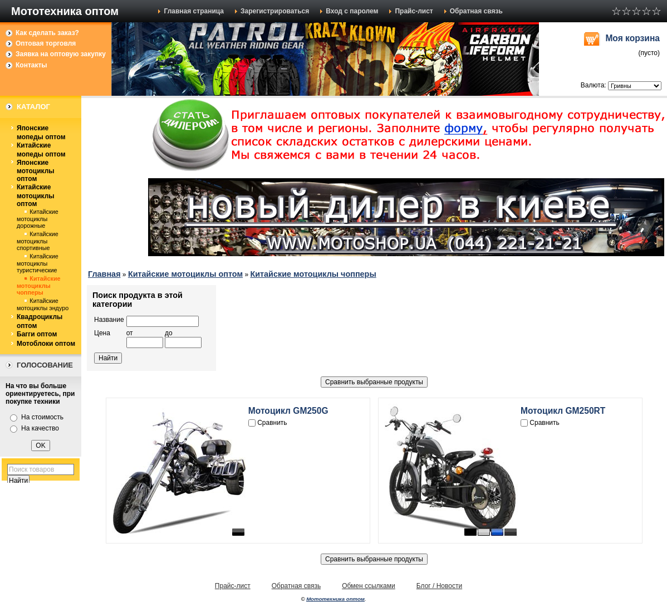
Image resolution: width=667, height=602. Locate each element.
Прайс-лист (414, 11)
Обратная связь (476, 11)
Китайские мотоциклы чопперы (39, 285)
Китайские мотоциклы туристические (37, 263)
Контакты (31, 65)
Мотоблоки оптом (46, 344)
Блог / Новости (439, 586)
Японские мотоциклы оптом (36, 171)
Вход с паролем (352, 11)
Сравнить (272, 423)
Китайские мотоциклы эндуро (42, 304)
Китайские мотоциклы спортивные (37, 241)
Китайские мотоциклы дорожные (37, 218)
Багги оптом (37, 334)
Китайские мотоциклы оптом (36, 195)
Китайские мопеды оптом (41, 149)
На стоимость (42, 417)
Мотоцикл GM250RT (563, 410)
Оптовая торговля (46, 43)
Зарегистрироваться (275, 11)
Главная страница (194, 11)
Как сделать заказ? (47, 33)
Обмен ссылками (368, 586)
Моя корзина (632, 38)
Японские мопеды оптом (41, 132)
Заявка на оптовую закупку (61, 54)
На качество (40, 428)
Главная (104, 274)
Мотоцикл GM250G (288, 410)
